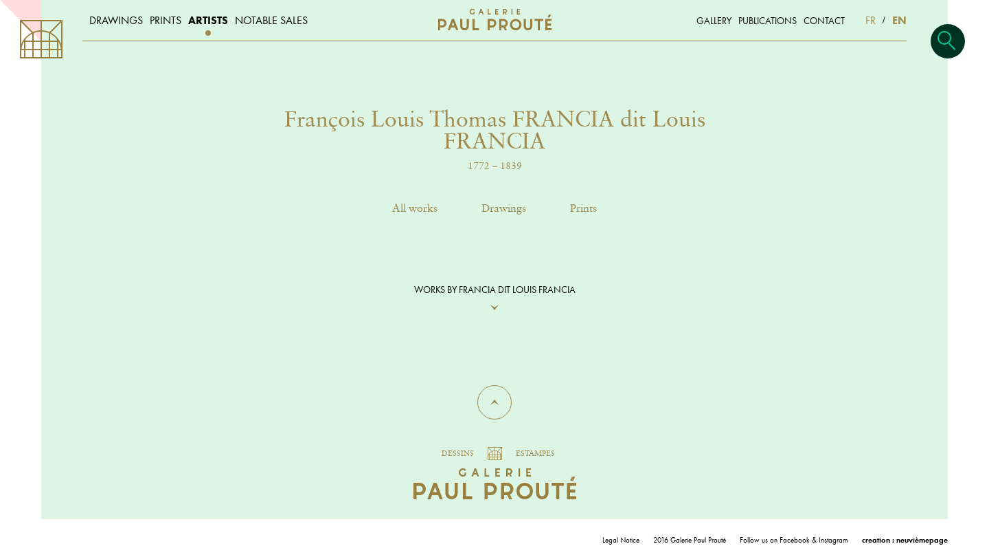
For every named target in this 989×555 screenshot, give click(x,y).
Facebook (795, 540)
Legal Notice (620, 540)
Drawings (503, 209)
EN (899, 20)
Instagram (833, 540)
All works (414, 209)
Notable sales (271, 20)
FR (870, 20)
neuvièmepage (922, 540)
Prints (583, 209)
